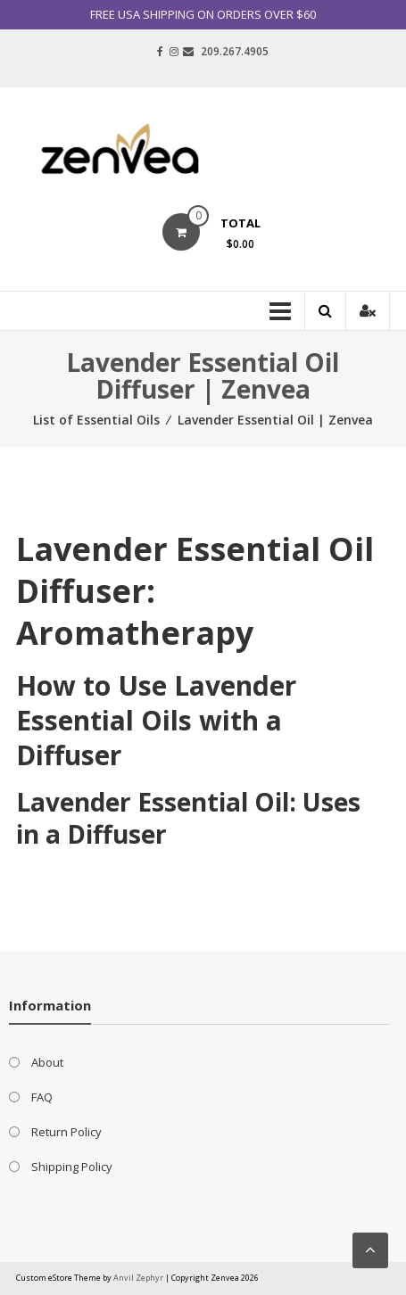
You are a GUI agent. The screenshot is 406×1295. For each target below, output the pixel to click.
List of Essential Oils (96, 419)
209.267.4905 (235, 51)
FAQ (42, 1097)
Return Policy (66, 1132)
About (47, 1062)
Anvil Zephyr (138, 1277)
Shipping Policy (71, 1167)
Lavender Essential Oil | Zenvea (275, 419)
